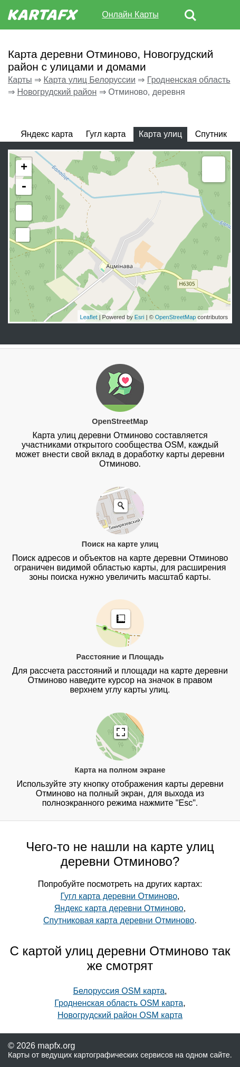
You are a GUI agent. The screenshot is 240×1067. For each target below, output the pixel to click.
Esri (140, 317)
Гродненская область (189, 79)
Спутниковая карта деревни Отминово (118, 920)
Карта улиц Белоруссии (89, 79)
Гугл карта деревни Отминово (118, 896)
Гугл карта (106, 134)
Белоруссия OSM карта (119, 990)
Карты (20, 79)
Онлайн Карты (130, 14)
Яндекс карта (47, 134)
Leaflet (89, 317)
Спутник (211, 134)
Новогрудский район (57, 91)
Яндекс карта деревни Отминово (119, 908)
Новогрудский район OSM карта (120, 1015)
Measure (213, 170)
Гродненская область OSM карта (118, 1003)
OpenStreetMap (175, 317)
